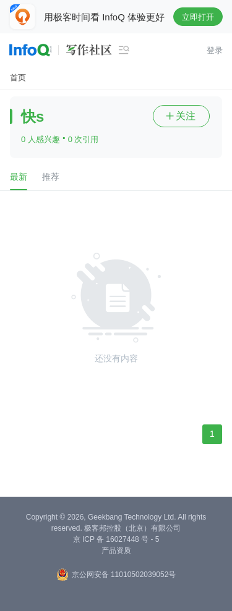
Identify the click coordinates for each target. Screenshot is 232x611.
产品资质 (116, 550)
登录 (215, 50)
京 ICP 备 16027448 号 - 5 (116, 539)
